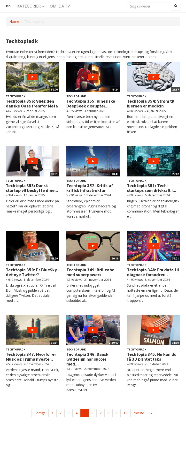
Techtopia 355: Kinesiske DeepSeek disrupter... (90, 103)
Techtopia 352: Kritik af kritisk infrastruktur (89, 188)
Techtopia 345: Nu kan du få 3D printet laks (152, 356)
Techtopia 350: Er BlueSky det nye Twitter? (31, 272)
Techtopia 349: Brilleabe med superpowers (90, 272)
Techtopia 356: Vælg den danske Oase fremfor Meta (32, 103)
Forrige (40, 413)
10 (125, 413)
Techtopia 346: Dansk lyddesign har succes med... (87, 359)
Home (14, 21)
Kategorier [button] (30, 6)
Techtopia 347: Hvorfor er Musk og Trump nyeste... (31, 356)
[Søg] (175, 6)
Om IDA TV (60, 6)
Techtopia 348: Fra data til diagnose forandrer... (153, 272)
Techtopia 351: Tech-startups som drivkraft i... (151, 188)
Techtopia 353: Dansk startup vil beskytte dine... (32, 188)
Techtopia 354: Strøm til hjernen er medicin (150, 103)
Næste (138, 413)
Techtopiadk (15, 96)
